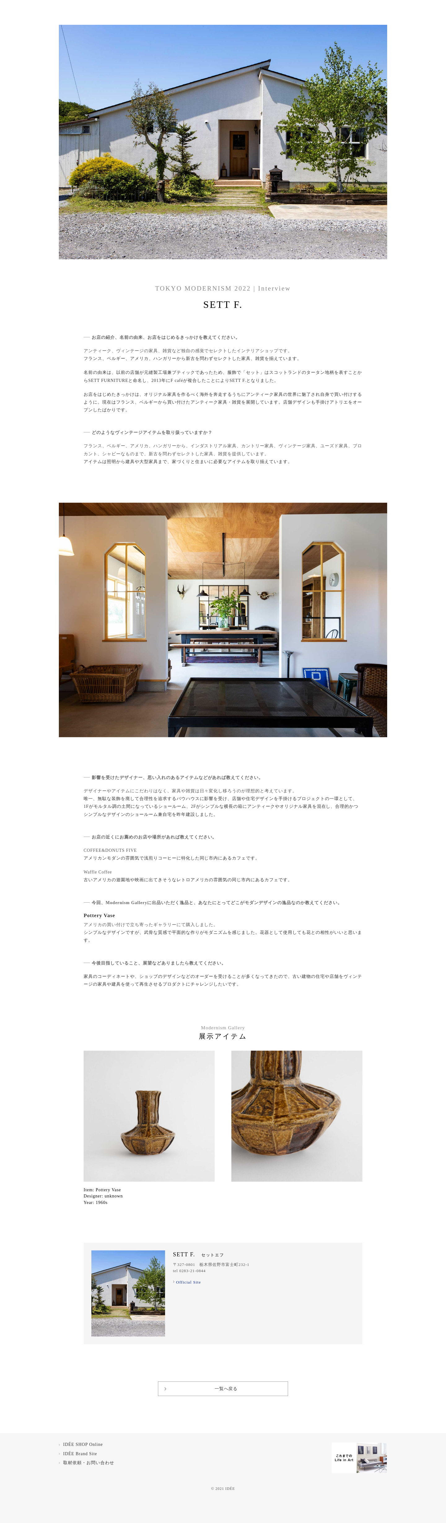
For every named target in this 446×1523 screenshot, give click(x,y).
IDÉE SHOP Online (83, 1444)
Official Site (188, 1282)
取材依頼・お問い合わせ (88, 1462)
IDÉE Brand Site (80, 1453)
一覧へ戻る (226, 1388)
